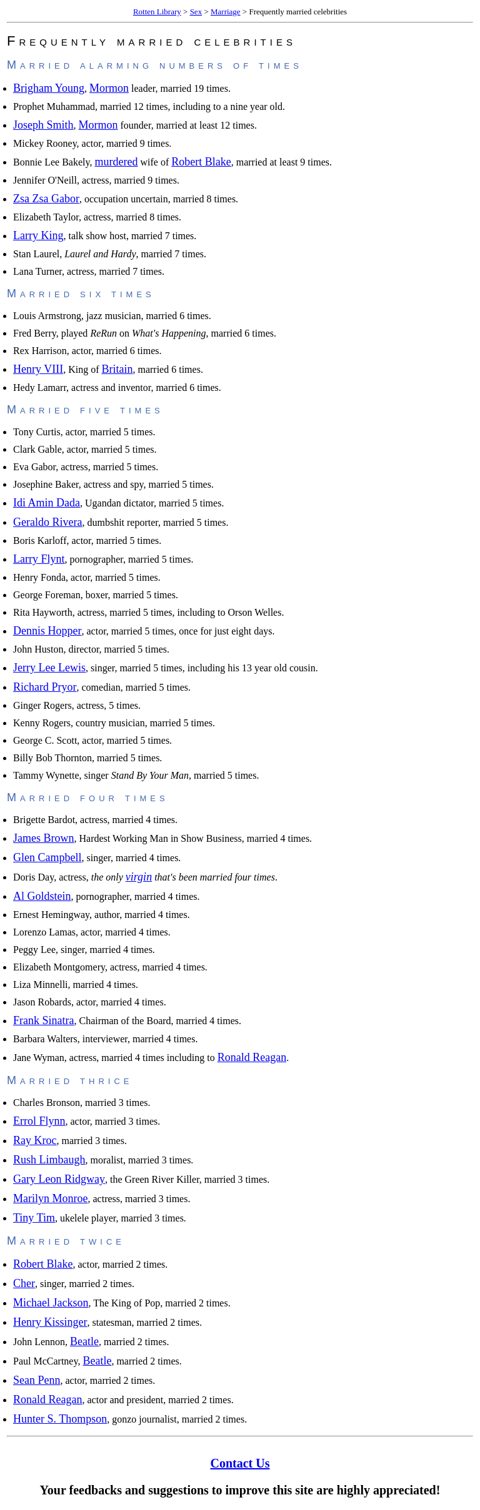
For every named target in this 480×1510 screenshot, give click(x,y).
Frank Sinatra (43, 1020)
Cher (24, 1283)
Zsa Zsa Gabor (46, 198)
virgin (139, 877)
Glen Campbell (47, 857)
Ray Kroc (34, 1140)
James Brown (43, 838)
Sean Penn (37, 1380)
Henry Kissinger (50, 1322)
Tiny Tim (34, 1217)
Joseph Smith (43, 125)
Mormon (109, 88)
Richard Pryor (44, 687)
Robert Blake (201, 161)
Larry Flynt (39, 559)
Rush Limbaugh (49, 1159)
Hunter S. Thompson (60, 1419)
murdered (116, 161)
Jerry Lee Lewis (49, 667)
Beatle (84, 1341)
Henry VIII (38, 369)
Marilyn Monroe (50, 1198)
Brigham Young (48, 88)
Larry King (38, 235)
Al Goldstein (42, 896)
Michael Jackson (50, 1302)
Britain (116, 369)
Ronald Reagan (252, 1057)
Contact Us (240, 1463)
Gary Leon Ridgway (59, 1179)
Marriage (226, 11)
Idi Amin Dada (46, 502)
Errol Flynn (39, 1121)
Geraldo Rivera (47, 522)
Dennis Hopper (47, 630)
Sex (196, 11)
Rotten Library (157, 11)
